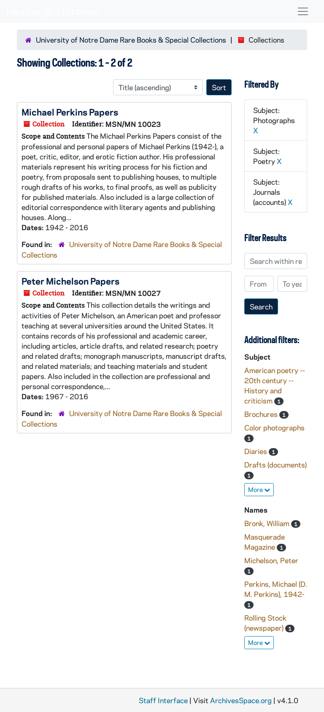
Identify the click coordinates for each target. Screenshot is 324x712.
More (259, 489)
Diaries (256, 451)
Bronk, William (267, 523)
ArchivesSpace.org (241, 700)
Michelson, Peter (271, 560)
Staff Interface (163, 700)
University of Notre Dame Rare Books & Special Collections (131, 39)
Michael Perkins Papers (70, 112)
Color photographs (274, 427)
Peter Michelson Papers (70, 281)
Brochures (261, 414)
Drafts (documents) (275, 464)
